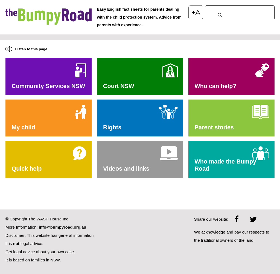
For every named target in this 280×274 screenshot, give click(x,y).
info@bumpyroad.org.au (62, 227)
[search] (239, 15)
